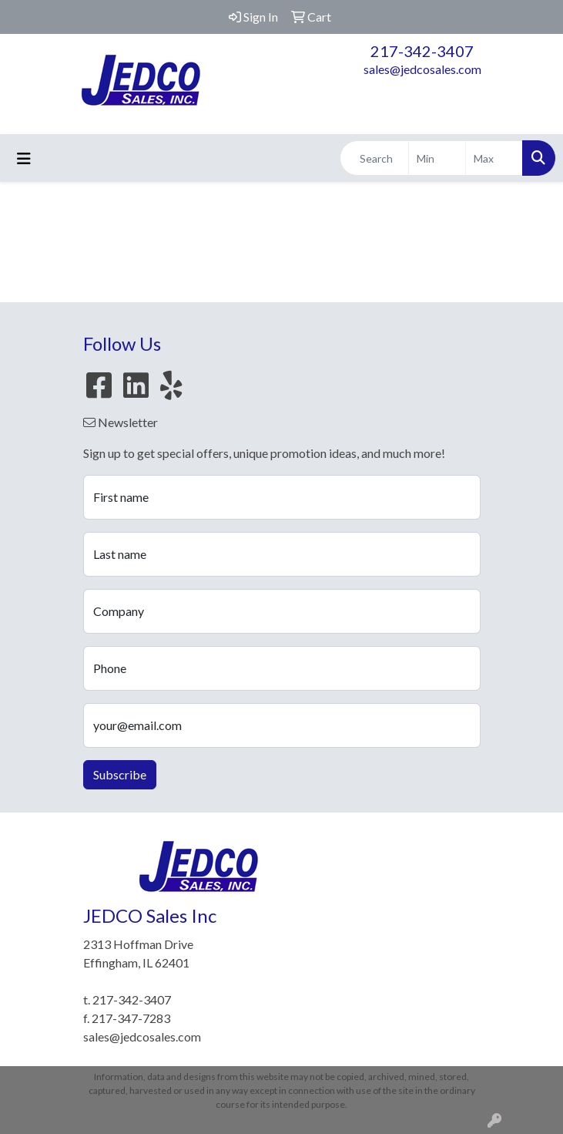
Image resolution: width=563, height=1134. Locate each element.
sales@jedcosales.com (422, 69)
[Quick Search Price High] (494, 158)
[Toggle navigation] (24, 158)
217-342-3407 (422, 51)
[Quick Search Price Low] (437, 158)
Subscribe (119, 774)
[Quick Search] (374, 158)
